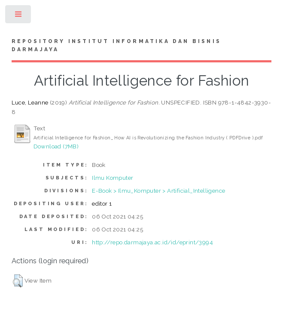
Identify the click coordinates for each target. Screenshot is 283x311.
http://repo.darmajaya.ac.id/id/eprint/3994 (152, 242)
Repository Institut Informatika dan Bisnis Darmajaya (116, 45)
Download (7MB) (56, 146)
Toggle (18, 16)
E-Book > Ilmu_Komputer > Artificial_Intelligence (158, 190)
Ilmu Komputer (112, 177)
